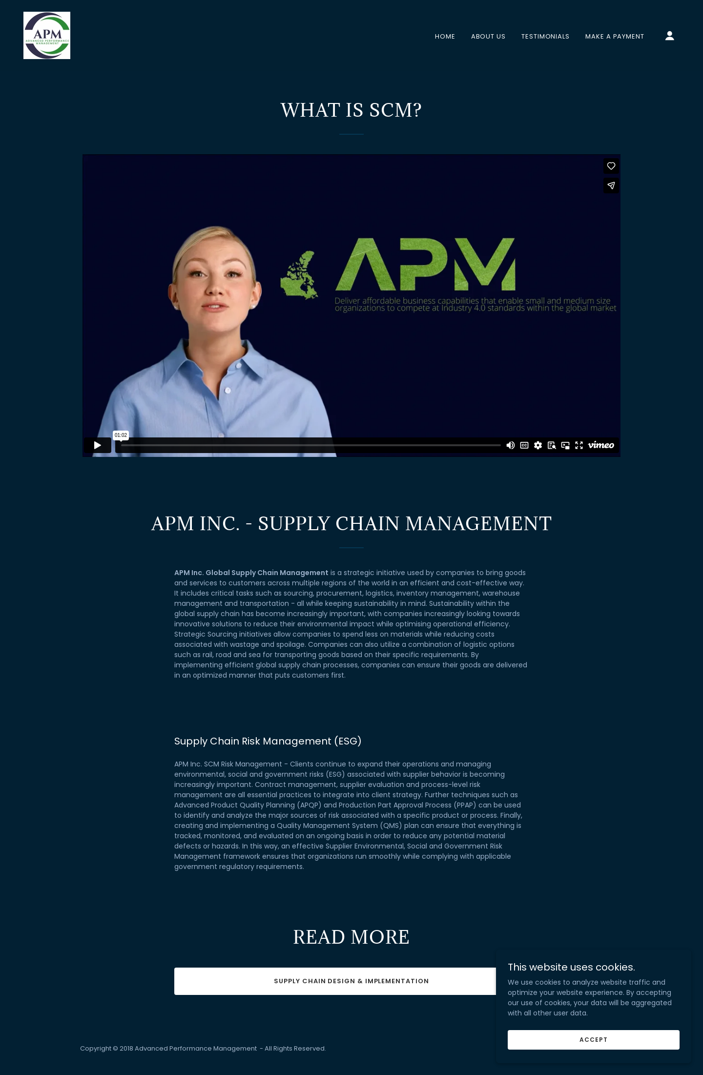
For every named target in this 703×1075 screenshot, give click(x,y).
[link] (46, 35)
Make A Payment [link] (614, 36)
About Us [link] (488, 36)
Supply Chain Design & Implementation (351, 981)
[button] (670, 35)
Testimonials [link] (545, 36)
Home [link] (445, 36)
